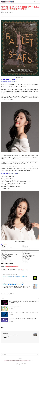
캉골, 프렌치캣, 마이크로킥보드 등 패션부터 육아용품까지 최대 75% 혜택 (16, 311)
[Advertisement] (20, 27)
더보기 (37, 331)
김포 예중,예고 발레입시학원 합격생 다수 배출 (13, 317)
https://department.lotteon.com (9, 307)
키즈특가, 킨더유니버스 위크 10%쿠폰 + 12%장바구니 (15, 309)
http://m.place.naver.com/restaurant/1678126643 (12, 315)
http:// (22, 286)
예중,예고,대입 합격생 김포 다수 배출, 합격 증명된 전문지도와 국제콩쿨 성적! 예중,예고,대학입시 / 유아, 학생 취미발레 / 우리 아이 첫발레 (16, 319)
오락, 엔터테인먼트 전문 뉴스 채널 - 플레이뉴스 (11, 367)
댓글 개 (2, 360)
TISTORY (20, 391)
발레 (2, 11)
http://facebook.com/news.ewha (12, 282)
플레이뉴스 (5, 366)
